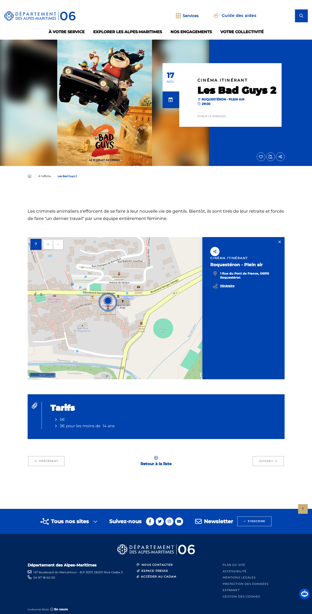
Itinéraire (227, 286)
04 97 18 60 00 (44, 578)
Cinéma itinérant (222, 80)
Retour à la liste (156, 461)
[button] (304, 594)
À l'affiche (44, 176)
